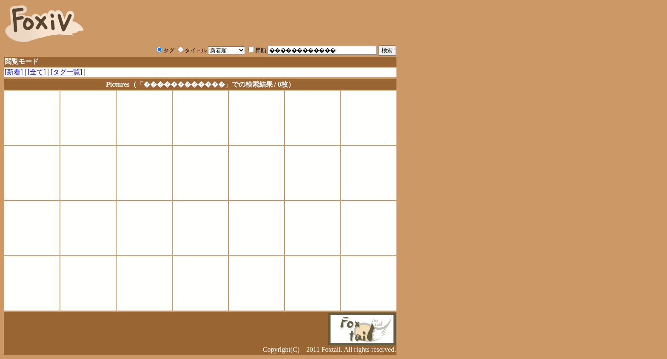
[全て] (37, 72)
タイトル (192, 50)
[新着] (14, 72)
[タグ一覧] (67, 72)
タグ (165, 50)
